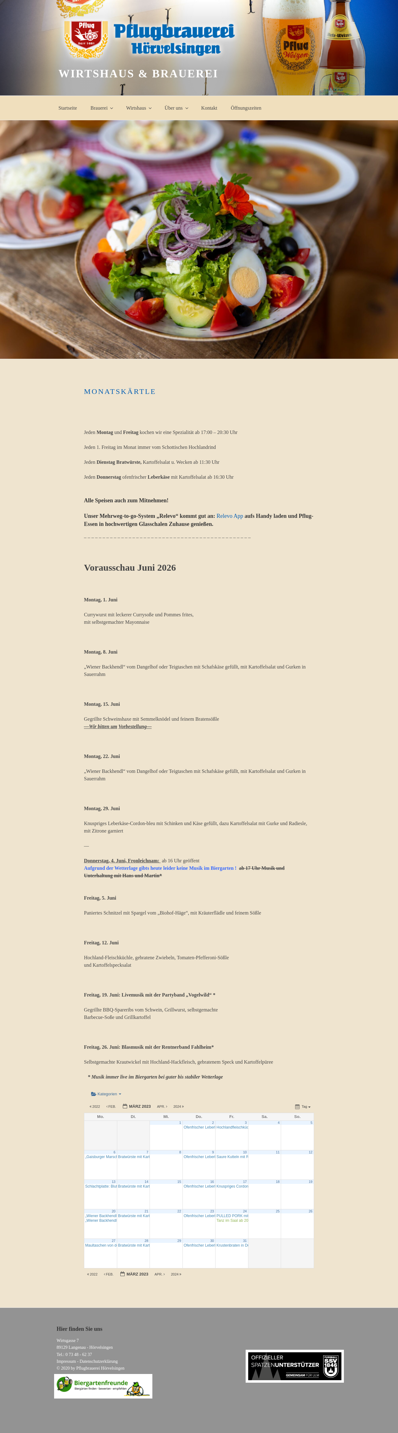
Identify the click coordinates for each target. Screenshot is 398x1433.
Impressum (66, 1361)
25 (278, 1211)
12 (310, 1152)
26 (310, 1211)
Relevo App (230, 516)
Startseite (67, 108)
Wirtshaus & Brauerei (138, 73)
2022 (95, 1106)
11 (278, 1152)
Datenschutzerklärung (99, 1361)
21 (146, 1211)
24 (245, 1211)
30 (212, 1241)
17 (245, 1182)
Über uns (176, 108)
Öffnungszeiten (246, 108)
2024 (179, 1106)
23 (212, 1211)
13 (113, 1182)
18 (278, 1182)
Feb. (111, 1106)
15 (179, 1182)
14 (146, 1182)
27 (113, 1241)
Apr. (162, 1106)
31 (245, 1241)
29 (179, 1241)
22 (179, 1211)
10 (245, 1152)
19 (310, 1182)
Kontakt (209, 108)
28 (146, 1241)
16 (212, 1182)
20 (113, 1211)
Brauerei (102, 108)
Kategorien (106, 1094)
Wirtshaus (139, 108)
